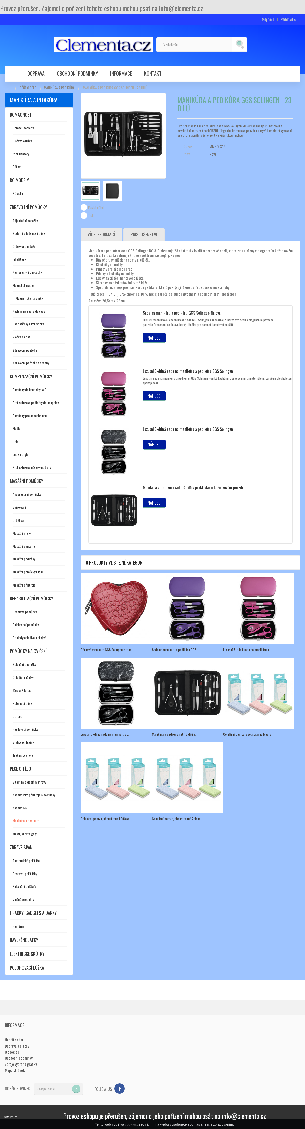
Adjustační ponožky (25, 220)
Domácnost (21, 114)
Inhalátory (19, 259)
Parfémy (18, 926)
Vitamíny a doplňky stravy (29, 782)
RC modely (19, 180)
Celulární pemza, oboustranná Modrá (247, 734)
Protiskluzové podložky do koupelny (36, 402)
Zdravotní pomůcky (28, 207)
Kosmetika (20, 807)
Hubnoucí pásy (22, 703)
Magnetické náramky (29, 298)
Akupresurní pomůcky (27, 494)
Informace (121, 73)
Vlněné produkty (23, 899)
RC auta (18, 193)
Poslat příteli (96, 207)
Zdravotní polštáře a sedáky (31, 362)
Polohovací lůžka (27, 967)
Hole (15, 441)
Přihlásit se (289, 19)
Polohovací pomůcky (26, 624)
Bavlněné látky (24, 940)
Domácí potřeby (23, 128)
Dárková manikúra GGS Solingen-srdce (106, 649)
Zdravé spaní (21, 847)
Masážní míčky (22, 533)
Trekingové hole (23, 755)
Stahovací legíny (23, 742)
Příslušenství (144, 234)
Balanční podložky (24, 664)
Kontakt (153, 73)
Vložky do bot (21, 336)
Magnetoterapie (23, 285)
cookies (131, 1124)
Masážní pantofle (24, 546)
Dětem (17, 166)
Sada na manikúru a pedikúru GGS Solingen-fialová (182, 313)
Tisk (91, 215)
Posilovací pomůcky (25, 729)
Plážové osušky (22, 140)
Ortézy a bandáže (24, 246)
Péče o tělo (28, 88)
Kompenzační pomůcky (31, 376)
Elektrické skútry (27, 953)
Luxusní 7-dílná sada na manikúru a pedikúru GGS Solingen (188, 371)
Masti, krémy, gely (24, 833)
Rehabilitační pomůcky (31, 598)
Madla (16, 428)
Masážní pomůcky (26, 480)
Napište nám (14, 1040)
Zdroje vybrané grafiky (21, 1064)
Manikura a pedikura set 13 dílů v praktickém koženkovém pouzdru (194, 487)
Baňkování (19, 507)
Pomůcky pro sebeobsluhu (30, 415)
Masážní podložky (24, 558)
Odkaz (188, 146)
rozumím (10, 1117)
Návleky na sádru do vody (29, 311)
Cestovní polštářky (25, 873)
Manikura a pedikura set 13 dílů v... (174, 734)
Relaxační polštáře (24, 886)
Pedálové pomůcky (25, 611)
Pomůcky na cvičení (28, 651)
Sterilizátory (21, 153)
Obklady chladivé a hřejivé (29, 637)
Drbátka (18, 520)
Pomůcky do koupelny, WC (29, 389)
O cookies (12, 1052)
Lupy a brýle (20, 454)
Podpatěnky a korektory (28, 324)
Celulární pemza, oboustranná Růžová (105, 818)
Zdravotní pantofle (25, 350)
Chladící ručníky (23, 677)
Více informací (101, 234)
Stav (187, 153)
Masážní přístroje (24, 585)
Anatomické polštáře (26, 860)
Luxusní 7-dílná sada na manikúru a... (247, 649)
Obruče (17, 716)
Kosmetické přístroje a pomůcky (34, 794)
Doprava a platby (17, 1046)
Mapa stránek (15, 1070)
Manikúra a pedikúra (59, 88)
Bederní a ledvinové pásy (29, 233)
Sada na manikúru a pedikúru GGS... (175, 649)
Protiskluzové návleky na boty (32, 467)
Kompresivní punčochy (27, 272)
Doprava (36, 73)
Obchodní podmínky (77, 73)
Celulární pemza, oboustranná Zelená (176, 818)
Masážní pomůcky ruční (28, 571)
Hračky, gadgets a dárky (33, 912)
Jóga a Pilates (22, 690)
